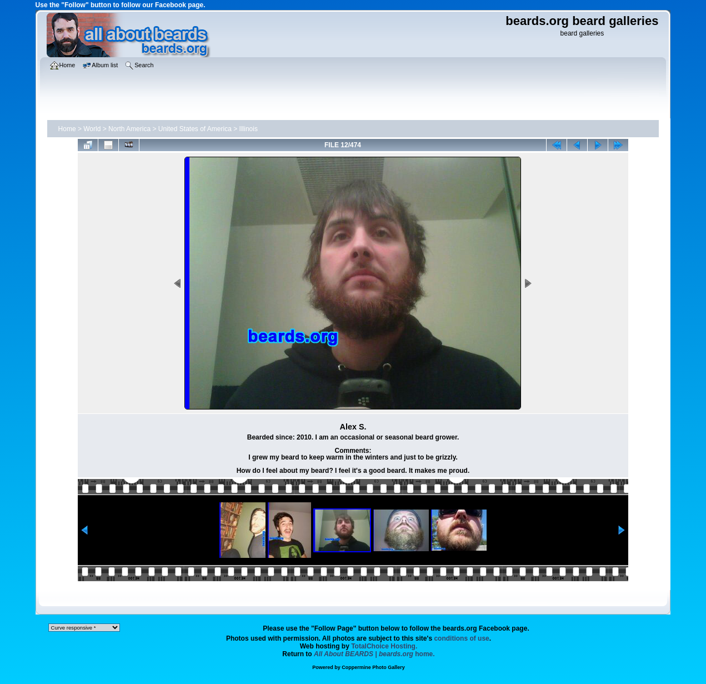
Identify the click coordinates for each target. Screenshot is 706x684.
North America (129, 129)
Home (67, 129)
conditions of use (461, 638)
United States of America (195, 129)
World (92, 129)
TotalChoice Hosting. (384, 646)
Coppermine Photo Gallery (373, 667)
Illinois (248, 129)
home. (374, 654)
